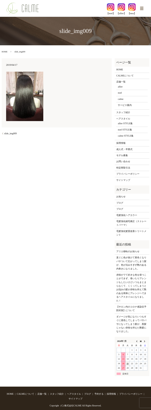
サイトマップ (123, 180)
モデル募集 (122, 155)
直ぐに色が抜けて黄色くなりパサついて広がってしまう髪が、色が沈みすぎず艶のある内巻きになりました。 (131, 263)
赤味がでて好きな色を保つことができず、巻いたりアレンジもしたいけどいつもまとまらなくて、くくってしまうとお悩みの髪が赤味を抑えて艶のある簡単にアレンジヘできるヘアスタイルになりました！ (131, 288)
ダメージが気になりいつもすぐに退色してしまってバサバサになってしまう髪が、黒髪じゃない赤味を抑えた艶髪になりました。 (131, 324)
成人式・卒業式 (124, 149)
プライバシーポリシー (127, 174)
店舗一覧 (121, 82)
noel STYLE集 (125, 129)
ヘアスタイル (123, 118)
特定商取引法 (123, 168)
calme (120, 99)
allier (120, 86)
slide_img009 (10, 133)
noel (120, 93)
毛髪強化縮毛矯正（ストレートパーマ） (131, 223)
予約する (99, 394)
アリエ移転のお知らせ (127, 251)
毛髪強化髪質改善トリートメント (131, 233)
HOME (4, 52)
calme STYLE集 (125, 136)
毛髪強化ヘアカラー (126, 215)
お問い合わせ (123, 161)
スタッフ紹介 (123, 112)
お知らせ (121, 196)
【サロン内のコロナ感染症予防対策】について (131, 309)
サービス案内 (125, 105)
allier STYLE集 (125, 123)
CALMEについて (125, 75)
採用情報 (121, 143)
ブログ (119, 203)
